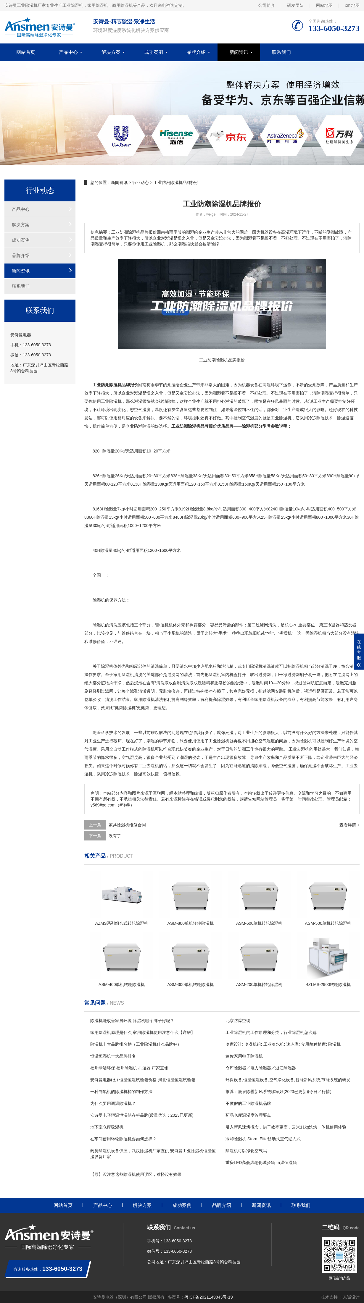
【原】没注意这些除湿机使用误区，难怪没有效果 (135, 1174)
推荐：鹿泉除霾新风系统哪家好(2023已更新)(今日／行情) (278, 1091)
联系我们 (281, 52)
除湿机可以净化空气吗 (246, 1150)
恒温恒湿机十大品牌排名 (113, 1056)
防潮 (242, 749)
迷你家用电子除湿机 (244, 1056)
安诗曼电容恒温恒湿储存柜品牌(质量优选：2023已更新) (141, 1115)
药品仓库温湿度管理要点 (248, 1115)
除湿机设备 (272, 699)
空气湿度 (142, 409)
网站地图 (324, 5)
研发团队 (295, 5)
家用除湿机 (123, 674)
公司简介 (266, 5)
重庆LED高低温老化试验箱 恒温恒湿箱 (261, 1162)
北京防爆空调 (238, 1020)
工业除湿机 (219, 740)
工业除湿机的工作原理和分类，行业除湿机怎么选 (271, 1032)
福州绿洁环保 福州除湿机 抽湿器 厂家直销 (129, 1068)
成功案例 (153, 52)
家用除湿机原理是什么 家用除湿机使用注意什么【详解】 (142, 1032)
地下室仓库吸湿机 (106, 1127)
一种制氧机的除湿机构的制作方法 (121, 1091)
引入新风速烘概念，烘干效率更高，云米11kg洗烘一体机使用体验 (286, 1127)
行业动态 (140, 182)
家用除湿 (142, 699)
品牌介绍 (196, 52)
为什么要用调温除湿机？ (113, 1103)
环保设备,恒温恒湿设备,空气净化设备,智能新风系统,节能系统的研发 (288, 1079)
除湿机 (115, 401)
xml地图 (352, 5)
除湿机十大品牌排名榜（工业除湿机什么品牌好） (135, 1044)
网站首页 (25, 52)
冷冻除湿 (316, 418)
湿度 (254, 418)
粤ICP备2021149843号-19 (208, 1297)
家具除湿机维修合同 (127, 824)
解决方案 (111, 52)
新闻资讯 (238, 52)
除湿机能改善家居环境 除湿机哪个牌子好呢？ (132, 1020)
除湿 (283, 418)
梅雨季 (152, 384)
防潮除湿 (142, 426)
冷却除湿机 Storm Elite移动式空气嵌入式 (263, 1139)
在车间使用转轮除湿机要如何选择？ (123, 1139)
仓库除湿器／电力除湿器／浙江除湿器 (261, 1068)
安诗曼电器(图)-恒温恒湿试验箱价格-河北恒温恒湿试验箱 (142, 1079)
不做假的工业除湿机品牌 (248, 1103)
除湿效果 (225, 699)
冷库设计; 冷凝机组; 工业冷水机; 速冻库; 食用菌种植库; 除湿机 (283, 1044)
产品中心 (68, 52)
